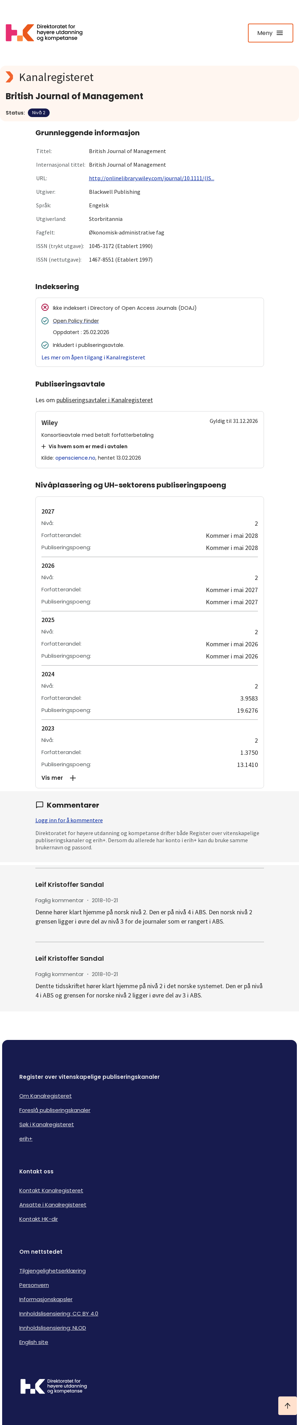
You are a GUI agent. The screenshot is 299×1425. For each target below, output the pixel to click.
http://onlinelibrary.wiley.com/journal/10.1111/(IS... (151, 178)
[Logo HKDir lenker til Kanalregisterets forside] (48, 32)
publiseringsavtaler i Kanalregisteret (104, 400)
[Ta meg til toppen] (287, 1405)
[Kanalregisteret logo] (148, 77)
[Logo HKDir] (149, 1387)
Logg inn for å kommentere (69, 820)
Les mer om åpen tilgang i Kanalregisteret (93, 357)
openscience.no (75, 457)
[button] (149, 778)
